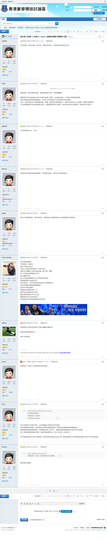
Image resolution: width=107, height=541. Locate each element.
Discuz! (10, 528)
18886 (10, 392)
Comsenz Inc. (11, 530)
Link (30, 504)
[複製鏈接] (70, 37)
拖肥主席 (5, 345)
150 (14, 189)
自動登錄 (95, 7)
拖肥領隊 (5, 284)
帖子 (50, 23)
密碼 (67, 10)
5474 (14, 278)
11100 (10, 114)
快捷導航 (99, 19)
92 (3, 339)
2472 (14, 233)
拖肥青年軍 (5, 195)
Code (35, 504)
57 (3, 278)
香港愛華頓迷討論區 (1, 27)
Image (27, 504)
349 (9, 233)
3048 (9, 103)
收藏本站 (10, 1)
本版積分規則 (101, 519)
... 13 (86, 31)
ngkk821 (4, 41)
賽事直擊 (20, 27)
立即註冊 (104, 10)
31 (3, 103)
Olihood (4, 169)
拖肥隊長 (5, 239)
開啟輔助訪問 (102, 2)
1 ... (44, 31)
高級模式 (81, 503)
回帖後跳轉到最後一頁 (36, 520)
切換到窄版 (104, 2)
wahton (4, 323)
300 (9, 467)
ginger (4, 213)
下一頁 (102, 31)
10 (77, 31)
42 (9, 189)
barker (10, 36)
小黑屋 (87, 528)
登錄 (50, 511)
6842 (9, 382)
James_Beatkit (6, 257)
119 (4, 382)
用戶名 (68, 7)
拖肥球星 (5, 67)
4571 (14, 339)
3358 (14, 467)
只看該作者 (49, 41)
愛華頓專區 (12, 27)
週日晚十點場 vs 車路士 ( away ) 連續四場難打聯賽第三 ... (42, 27)
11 (81, 31)
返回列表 (38, 31)
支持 (31, 79)
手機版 (82, 528)
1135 (9, 339)
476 (9, 61)
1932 (9, 278)
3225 (14, 61)
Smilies (38, 504)
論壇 (3, 19)
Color (24, 504)
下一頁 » (53, 491)
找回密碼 (104, 7)
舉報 (102, 79)
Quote (33, 504)
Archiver (76, 528)
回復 (24, 79)
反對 (38, 79)
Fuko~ (4, 83)
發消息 (6, 75)
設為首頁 (4, 1)
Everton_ (4, 447)
